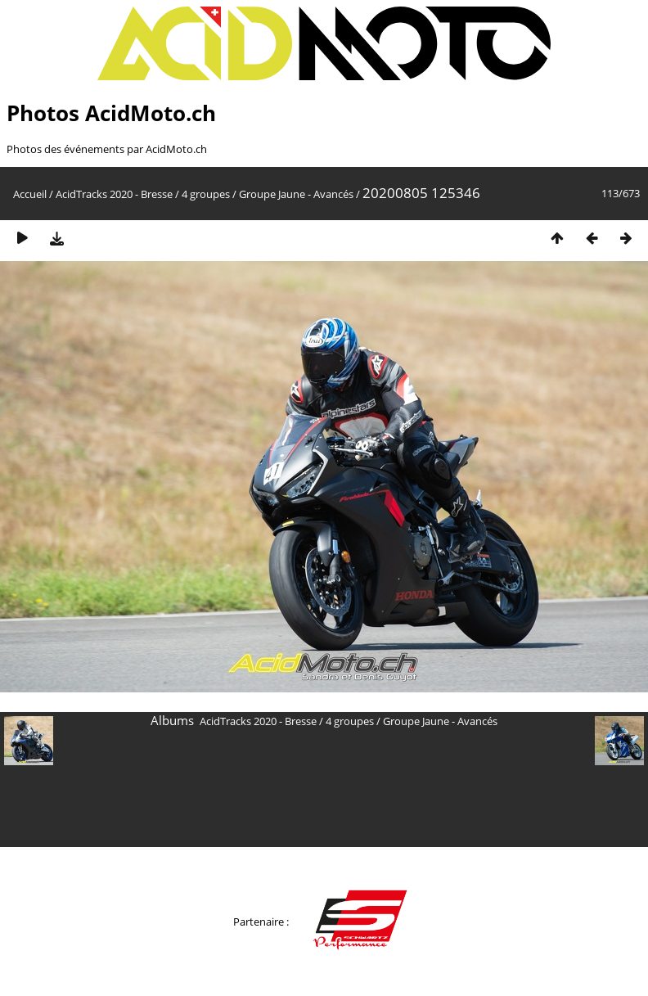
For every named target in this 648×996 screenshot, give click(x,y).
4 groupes (206, 194)
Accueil (30, 194)
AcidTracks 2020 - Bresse (114, 194)
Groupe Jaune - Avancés (296, 194)
